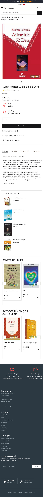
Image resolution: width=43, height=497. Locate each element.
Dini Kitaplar (11, 19)
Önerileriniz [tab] (36, 151)
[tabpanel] (21, 51)
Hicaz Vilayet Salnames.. (19, 198)
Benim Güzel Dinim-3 (18, 210)
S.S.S (2, 417)
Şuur (24, 290)
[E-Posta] (16, 466)
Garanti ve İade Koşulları (7, 420)
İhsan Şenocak (5, 441)
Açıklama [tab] (5, 151)
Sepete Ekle (21, 126)
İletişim (3, 430)
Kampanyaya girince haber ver (13, 135)
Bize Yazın (4, 427)
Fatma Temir (4, 446)
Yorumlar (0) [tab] (24, 151)
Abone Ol (36, 466)
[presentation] (13, 472)
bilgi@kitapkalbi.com (6, 399)
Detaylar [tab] (14, 151)
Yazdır (17, 140)
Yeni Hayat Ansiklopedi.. (19, 239)
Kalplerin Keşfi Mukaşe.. (30, 343)
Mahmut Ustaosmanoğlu (7, 438)
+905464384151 (5, 401)
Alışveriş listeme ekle (10, 131)
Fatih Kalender (5, 443)
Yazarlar (3, 425)
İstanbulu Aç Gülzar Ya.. (19, 224)
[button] (7, 8)
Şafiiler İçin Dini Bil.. (9, 342)
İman (17, 19)
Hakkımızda (4, 415)
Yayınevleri (4, 422)
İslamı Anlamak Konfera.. (11, 291)
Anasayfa (3, 19)
